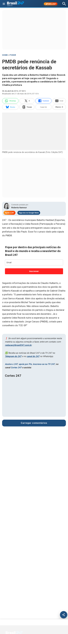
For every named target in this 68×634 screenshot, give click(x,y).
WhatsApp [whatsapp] (10, 101)
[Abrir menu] (4, 4)
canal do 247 (33, 356)
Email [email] (59, 101)
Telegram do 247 (13, 356)
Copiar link (43, 107)
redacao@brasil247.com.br (18, 345)
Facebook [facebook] (43, 101)
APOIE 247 (51, 4)
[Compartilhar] (63, 614)
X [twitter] (27, 101)
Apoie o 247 (9, 213)
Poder (13, 55)
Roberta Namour (19, 207)
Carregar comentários (34, 423)
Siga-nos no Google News (29, 213)
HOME (5, 55)
